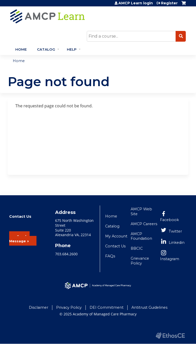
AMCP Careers (144, 224)
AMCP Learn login (135, 3)
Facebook (169, 219)
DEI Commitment (107, 307)
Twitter (175, 231)
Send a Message (19, 238)
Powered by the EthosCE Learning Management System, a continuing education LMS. (170, 335)
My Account (116, 236)
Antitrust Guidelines (149, 307)
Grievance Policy (140, 261)
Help (72, 49)
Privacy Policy (69, 307)
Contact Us (115, 246)
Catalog (46, 49)
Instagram (169, 259)
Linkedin (177, 242)
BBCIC (137, 248)
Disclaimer (38, 307)
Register (169, 3)
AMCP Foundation (141, 236)
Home (21, 49)
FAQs (110, 256)
